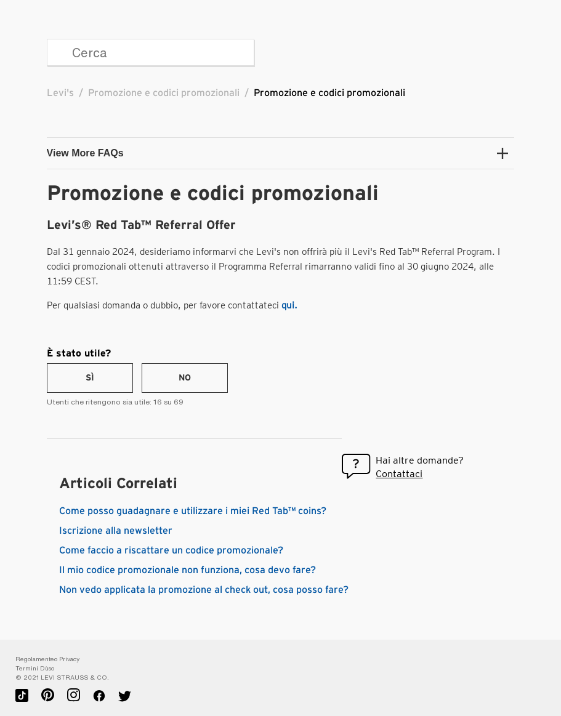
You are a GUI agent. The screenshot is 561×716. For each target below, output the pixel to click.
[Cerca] (150, 52)
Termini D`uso (34, 668)
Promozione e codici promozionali (164, 93)
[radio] (90, 378)
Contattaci (399, 474)
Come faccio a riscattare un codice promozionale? (171, 550)
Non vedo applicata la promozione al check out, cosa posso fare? (204, 590)
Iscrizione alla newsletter (115, 531)
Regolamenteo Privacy (47, 659)
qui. (289, 305)
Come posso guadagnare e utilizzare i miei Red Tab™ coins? (192, 511)
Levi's (60, 93)
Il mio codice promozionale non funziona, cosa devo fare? (187, 570)
